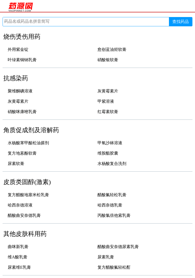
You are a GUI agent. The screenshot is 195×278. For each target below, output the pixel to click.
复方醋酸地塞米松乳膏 (28, 195)
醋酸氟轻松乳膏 (112, 195)
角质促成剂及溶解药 (31, 130)
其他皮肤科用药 (25, 234)
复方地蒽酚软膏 (22, 153)
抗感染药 (15, 78)
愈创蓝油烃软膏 (112, 49)
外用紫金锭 (18, 49)
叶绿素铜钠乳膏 (22, 60)
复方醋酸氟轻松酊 (114, 267)
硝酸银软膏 (108, 60)
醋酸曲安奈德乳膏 (24, 215)
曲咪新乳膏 (18, 246)
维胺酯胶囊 (108, 153)
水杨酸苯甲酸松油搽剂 (28, 143)
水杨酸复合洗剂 (112, 163)
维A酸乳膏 (17, 257)
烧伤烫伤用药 (21, 36)
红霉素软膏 (108, 111)
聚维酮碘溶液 (20, 91)
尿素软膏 (16, 163)
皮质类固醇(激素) (27, 182)
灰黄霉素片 (108, 91)
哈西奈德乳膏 (110, 205)
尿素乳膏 (106, 257)
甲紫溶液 (106, 101)
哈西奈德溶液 (20, 205)
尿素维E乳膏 (19, 267)
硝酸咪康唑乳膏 (22, 111)
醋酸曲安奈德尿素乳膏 (118, 246)
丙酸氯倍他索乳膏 (114, 215)
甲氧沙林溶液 (110, 143)
